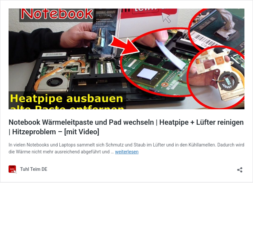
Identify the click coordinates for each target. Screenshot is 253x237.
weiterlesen (126, 151)
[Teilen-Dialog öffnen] (239, 168)
